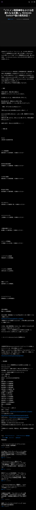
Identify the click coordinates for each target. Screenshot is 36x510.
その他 (2, 506)
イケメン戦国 (4, 437)
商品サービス (10, 19)
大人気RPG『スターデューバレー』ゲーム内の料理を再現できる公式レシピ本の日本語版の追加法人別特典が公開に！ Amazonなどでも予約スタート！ (13, 454)
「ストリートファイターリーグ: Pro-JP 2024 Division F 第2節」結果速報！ (13, 444)
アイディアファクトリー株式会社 (23, 435)
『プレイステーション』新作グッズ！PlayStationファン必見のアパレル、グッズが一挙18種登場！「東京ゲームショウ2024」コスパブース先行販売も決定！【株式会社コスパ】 (13, 464)
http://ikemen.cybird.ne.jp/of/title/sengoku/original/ (14, 415)
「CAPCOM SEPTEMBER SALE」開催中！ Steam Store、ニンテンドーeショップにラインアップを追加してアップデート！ (13, 486)
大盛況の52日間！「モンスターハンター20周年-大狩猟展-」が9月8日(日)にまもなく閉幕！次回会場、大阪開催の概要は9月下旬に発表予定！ (13, 495)
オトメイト (11, 437)
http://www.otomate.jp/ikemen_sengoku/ (12, 318)
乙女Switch (18, 437)
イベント (2, 447)
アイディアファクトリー (10, 435)
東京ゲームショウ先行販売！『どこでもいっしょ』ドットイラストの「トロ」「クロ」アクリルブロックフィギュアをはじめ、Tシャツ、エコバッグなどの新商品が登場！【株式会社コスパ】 (13, 476)
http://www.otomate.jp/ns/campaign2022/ (12, 355)
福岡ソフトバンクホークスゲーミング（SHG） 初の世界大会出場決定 (14, 504)
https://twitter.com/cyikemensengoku (19, 417)
